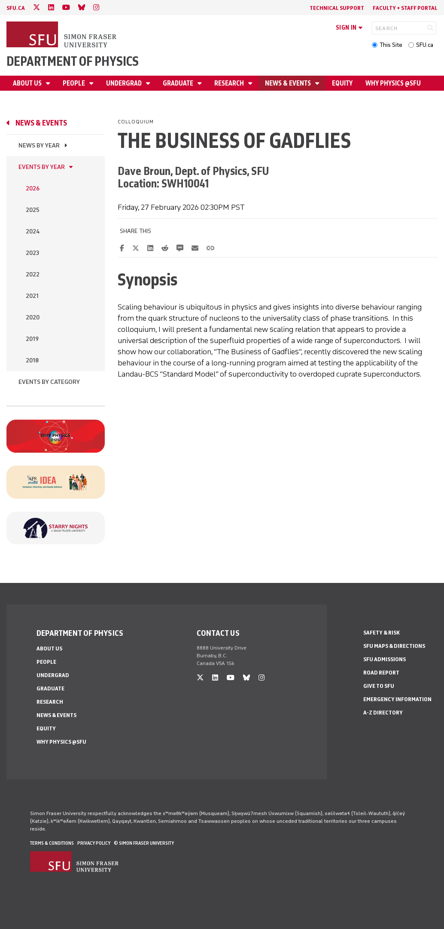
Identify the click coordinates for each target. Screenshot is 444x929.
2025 (33, 210)
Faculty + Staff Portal (405, 8)
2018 (32, 360)
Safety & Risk (381, 632)
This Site (391, 45)
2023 (32, 253)
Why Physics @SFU (393, 83)
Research (229, 83)
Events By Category (49, 382)
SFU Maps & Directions (394, 646)
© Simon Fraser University (144, 843)
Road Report (381, 672)
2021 (32, 296)
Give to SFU (378, 686)
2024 (33, 231)
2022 (33, 274)
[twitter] (36, 7)
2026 (33, 188)
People (74, 83)
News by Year (39, 145)
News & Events (288, 83)
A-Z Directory (383, 712)
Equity (342, 83)
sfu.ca (15, 8)
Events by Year (41, 167)
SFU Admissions (384, 659)
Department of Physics (72, 61)
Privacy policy (93, 843)
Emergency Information (397, 699)
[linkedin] (51, 7)
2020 (33, 317)
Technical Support (337, 8)
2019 (32, 339)
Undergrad (124, 83)
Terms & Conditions (52, 843)
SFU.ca (424, 45)
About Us (28, 83)
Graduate (179, 83)
